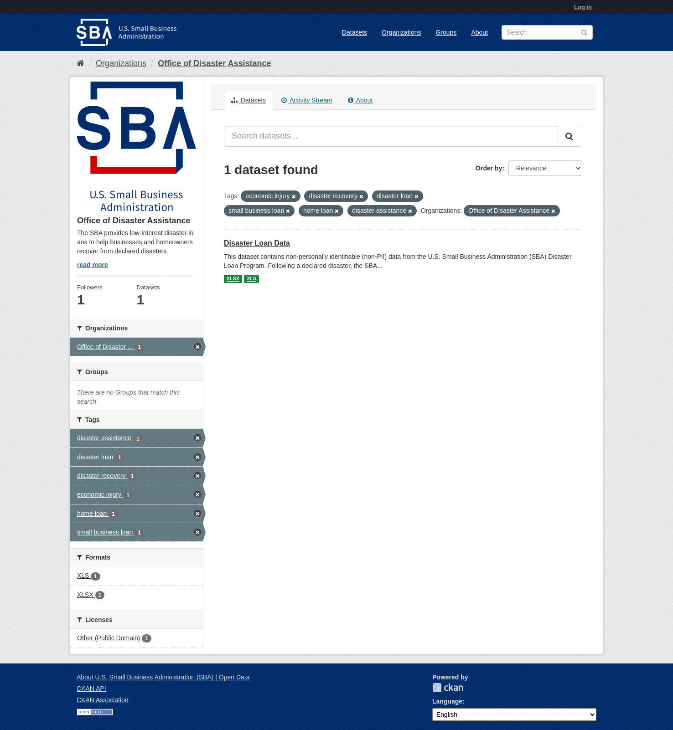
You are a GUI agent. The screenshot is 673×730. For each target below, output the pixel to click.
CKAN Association (103, 700)
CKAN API (91, 688)
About (479, 32)
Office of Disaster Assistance (214, 63)
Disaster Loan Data (257, 243)
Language (447, 701)
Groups (445, 32)
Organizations (401, 32)
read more (92, 264)
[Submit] (570, 136)
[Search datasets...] (391, 136)
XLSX (233, 279)
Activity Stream (306, 100)
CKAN (447, 687)
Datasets (354, 32)
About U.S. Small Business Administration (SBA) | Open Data (163, 677)
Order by (489, 168)
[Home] (80, 63)
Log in (583, 7)
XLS (251, 279)
